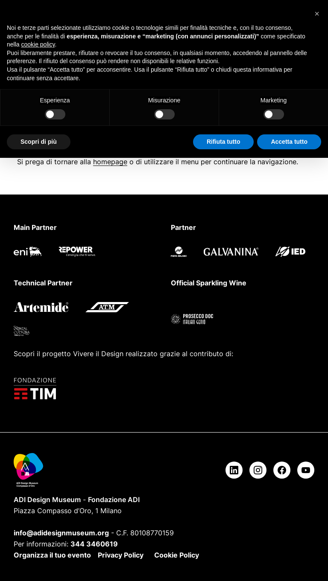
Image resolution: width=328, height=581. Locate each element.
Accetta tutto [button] (289, 141)
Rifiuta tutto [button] (223, 141)
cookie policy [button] (38, 44)
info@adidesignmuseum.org (61, 533)
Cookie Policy (176, 555)
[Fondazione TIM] (164, 388)
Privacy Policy (121, 555)
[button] (317, 13)
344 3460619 (94, 544)
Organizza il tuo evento (52, 555)
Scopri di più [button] (38, 141)
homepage (110, 161)
